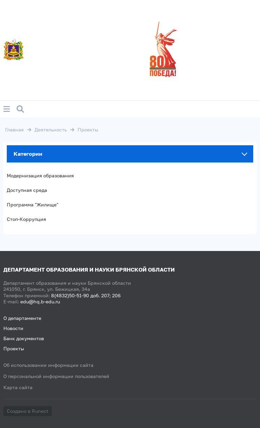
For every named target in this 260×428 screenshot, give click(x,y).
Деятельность (51, 129)
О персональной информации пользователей (56, 376)
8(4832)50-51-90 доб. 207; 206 (86, 295)
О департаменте (22, 318)
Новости (13, 328)
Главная (14, 129)
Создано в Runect (27, 411)
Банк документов (23, 338)
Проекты (13, 348)
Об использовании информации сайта (48, 365)
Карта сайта (17, 387)
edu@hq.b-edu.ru (40, 301)
